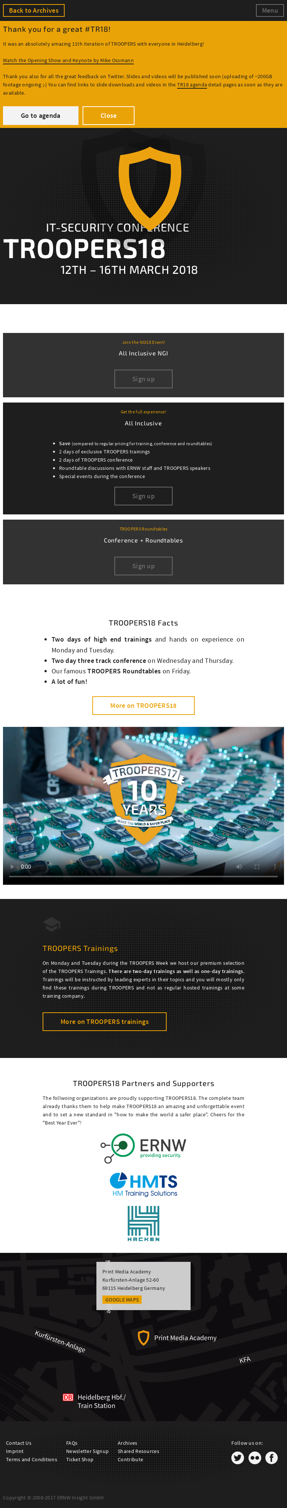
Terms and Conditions (31, 1459)
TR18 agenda (192, 84)
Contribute (130, 1459)
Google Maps (122, 1299)
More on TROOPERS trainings (105, 1021)
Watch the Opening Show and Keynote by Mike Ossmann (68, 60)
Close (109, 115)
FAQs (71, 1443)
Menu (270, 10)
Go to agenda (41, 115)
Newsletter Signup (87, 1451)
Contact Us (18, 1443)
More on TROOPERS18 (143, 705)
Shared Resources (138, 1451)
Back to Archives (34, 10)
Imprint (15, 1451)
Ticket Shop (79, 1459)
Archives (127, 1443)
